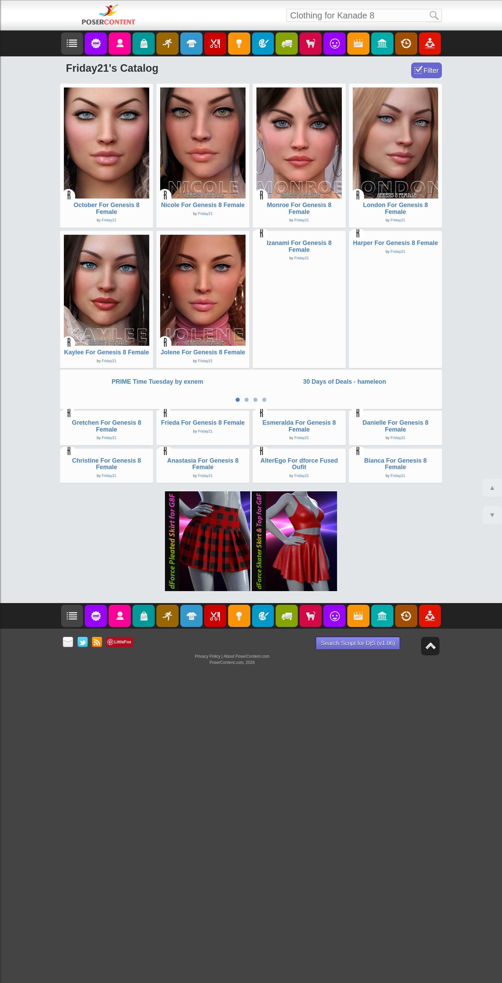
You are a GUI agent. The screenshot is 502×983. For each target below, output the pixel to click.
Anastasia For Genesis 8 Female (202, 779)
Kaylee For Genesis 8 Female (106, 352)
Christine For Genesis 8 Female (106, 779)
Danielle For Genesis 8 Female (395, 632)
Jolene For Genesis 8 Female (203, 352)
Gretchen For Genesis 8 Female (106, 632)
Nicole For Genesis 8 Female (203, 205)
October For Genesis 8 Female (106, 208)
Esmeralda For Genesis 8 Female (299, 632)
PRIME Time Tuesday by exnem (157, 478)
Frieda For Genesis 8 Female (203, 629)
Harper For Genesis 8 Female (395, 352)
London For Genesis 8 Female (395, 208)
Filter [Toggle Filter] (430, 70)
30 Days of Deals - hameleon (344, 478)
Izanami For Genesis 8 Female (299, 356)
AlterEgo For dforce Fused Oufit (299, 779)
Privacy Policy (208, 972)
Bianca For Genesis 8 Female (395, 779)
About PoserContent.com (246, 972)
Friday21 (109, 220)
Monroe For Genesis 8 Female (299, 208)
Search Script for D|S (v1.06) (358, 959)
